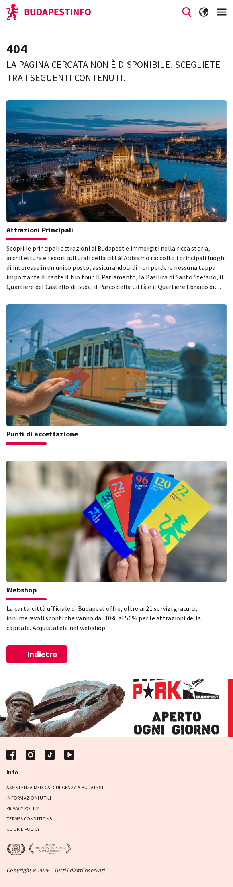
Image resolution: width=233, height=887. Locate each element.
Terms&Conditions (29, 819)
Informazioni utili (28, 798)
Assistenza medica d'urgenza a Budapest (55, 787)
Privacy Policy (22, 808)
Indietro (36, 654)
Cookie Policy (22, 829)
